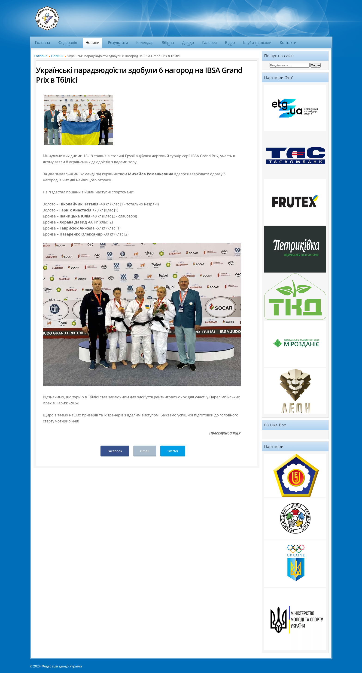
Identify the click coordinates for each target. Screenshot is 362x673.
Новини (92, 42)
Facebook (114, 451)
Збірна (168, 42)
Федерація (67, 42)
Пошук (315, 65)
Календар (145, 42)
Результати (118, 42)
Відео (230, 42)
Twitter (172, 451)
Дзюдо (188, 42)
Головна (42, 42)
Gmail (144, 451)
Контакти (288, 42)
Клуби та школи (257, 42)
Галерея (209, 42)
